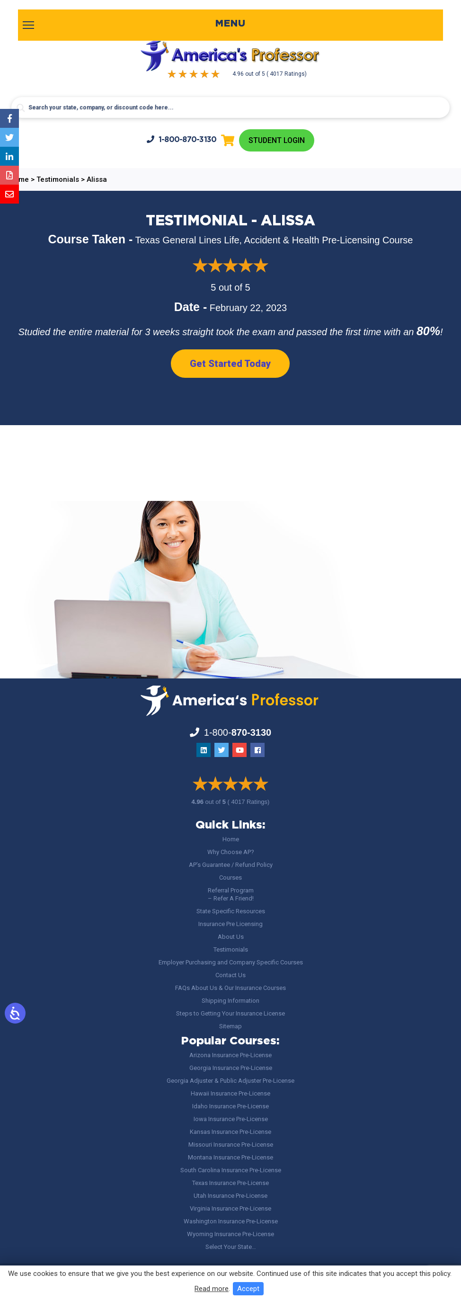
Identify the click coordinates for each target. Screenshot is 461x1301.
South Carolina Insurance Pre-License (230, 1170)
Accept (248, 1288)
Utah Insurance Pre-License (230, 1195)
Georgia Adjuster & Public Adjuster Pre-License (230, 1080)
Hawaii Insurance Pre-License (230, 1093)
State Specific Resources (230, 911)
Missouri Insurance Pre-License (230, 1144)
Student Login (276, 140)
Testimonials (230, 949)
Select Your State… (230, 1246)
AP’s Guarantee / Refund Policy (231, 864)
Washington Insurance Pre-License (231, 1221)
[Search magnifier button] (20, 108)
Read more (212, 1288)
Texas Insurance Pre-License (230, 1182)
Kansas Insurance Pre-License (230, 1131)
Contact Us (230, 975)
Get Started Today (230, 363)
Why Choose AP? (230, 851)
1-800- (181, 139)
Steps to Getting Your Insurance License (230, 1013)
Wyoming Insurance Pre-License (230, 1234)
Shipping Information (230, 1000)
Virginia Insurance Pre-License (230, 1208)
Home (230, 839)
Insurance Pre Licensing (230, 923)
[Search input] (230, 107)
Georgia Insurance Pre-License (230, 1067)
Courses (230, 877)
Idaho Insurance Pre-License (230, 1106)
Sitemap (230, 1026)
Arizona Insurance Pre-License (230, 1055)
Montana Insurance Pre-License (230, 1157)
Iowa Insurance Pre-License (231, 1119)
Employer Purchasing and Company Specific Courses (231, 962)
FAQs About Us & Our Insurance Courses (230, 987)
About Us (231, 936)
